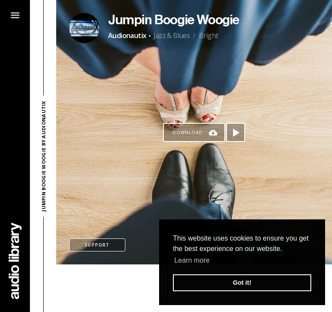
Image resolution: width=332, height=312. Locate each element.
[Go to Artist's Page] (84, 28)
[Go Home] (15, 260)
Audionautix (127, 35)
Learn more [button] (192, 260)
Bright (208, 35)
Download (187, 132)
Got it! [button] (242, 282)
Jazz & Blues (171, 35)
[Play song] (235, 132)
